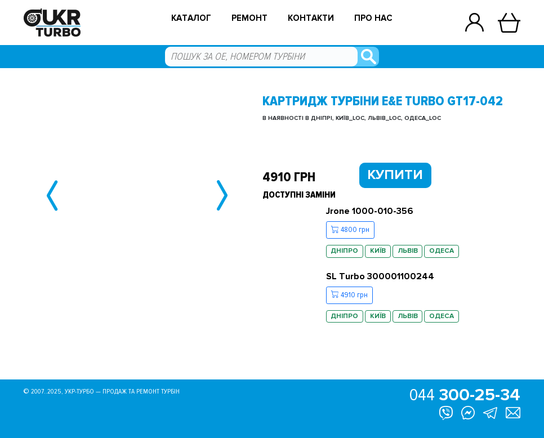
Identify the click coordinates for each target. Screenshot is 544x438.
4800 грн (350, 230)
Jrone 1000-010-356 (369, 211)
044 (464, 395)
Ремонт (249, 18)
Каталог (191, 18)
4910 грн (349, 295)
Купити (395, 175)
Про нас (373, 18)
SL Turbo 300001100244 (380, 276)
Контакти (311, 18)
